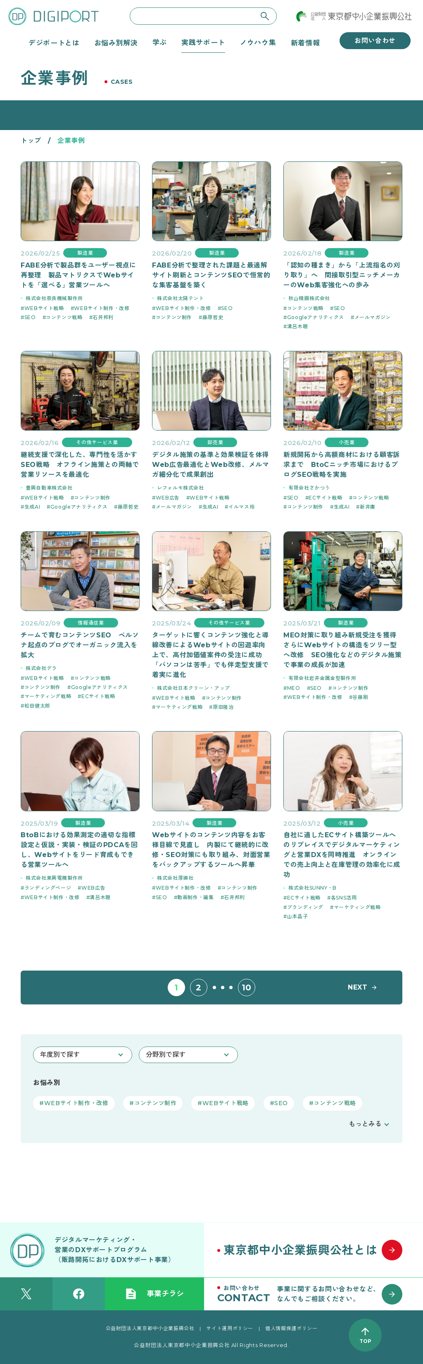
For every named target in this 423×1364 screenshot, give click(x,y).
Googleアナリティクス (315, 317)
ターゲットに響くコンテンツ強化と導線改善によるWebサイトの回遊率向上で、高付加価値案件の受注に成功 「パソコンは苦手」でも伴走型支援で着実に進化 (210, 655)
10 (247, 987)
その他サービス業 (97, 442)
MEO (293, 688)
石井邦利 (103, 317)
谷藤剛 (360, 697)
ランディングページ (47, 888)
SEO (30, 317)
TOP (365, 1341)
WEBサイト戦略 (44, 308)
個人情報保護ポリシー (291, 1328)
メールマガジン (372, 317)
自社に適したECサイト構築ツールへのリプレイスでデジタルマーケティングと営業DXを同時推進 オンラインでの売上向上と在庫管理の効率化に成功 (341, 855)
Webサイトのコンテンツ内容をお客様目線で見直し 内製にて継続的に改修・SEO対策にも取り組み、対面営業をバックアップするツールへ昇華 (211, 850)
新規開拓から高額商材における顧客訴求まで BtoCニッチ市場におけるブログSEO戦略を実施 (341, 464)
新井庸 (367, 507)
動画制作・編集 (195, 897)
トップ (31, 140)
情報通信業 (91, 623)
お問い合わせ (375, 41)
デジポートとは (54, 42)
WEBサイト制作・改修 (101, 308)
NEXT (358, 987)
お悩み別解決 (116, 42)
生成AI (32, 507)
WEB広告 (168, 498)
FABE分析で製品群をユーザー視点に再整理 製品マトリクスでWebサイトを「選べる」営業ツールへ (78, 275)
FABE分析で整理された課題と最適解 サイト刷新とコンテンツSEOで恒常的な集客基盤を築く (211, 275)
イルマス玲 (241, 507)
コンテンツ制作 (174, 317)
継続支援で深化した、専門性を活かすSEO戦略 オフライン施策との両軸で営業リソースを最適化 (80, 464)
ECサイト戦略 (325, 498)
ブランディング (305, 907)
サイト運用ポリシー (229, 1328)
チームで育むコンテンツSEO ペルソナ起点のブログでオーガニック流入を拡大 (80, 645)
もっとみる (365, 1124)
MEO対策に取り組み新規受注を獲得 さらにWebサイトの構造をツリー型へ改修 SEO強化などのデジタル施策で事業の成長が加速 (342, 650)
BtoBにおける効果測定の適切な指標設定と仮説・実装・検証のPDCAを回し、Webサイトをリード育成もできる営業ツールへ (79, 850)
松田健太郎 (37, 706)
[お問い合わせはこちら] (313, 1293)
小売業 (346, 442)
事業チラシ (154, 1294)
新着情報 (305, 42)
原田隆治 (223, 707)
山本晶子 (297, 916)
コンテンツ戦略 (64, 317)
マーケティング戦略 (47, 696)
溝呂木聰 (297, 326)
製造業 (85, 253)
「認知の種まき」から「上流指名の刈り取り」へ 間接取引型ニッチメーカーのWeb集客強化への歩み (341, 275)
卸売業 (215, 442)
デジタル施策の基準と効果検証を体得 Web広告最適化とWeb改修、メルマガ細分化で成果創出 (211, 464)
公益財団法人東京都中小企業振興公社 (150, 1328)
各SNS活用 (344, 898)
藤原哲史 (212, 317)
